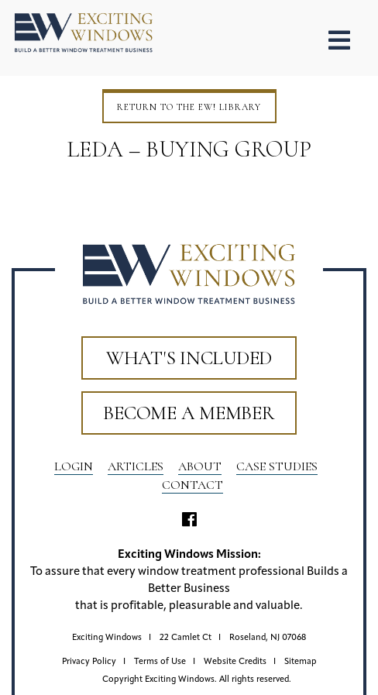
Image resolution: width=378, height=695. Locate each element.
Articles (135, 466)
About (200, 466)
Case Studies (277, 466)
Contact (192, 485)
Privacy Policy (89, 662)
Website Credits (235, 662)
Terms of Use (160, 662)
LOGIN (73, 466)
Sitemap (300, 662)
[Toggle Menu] (339, 40)
